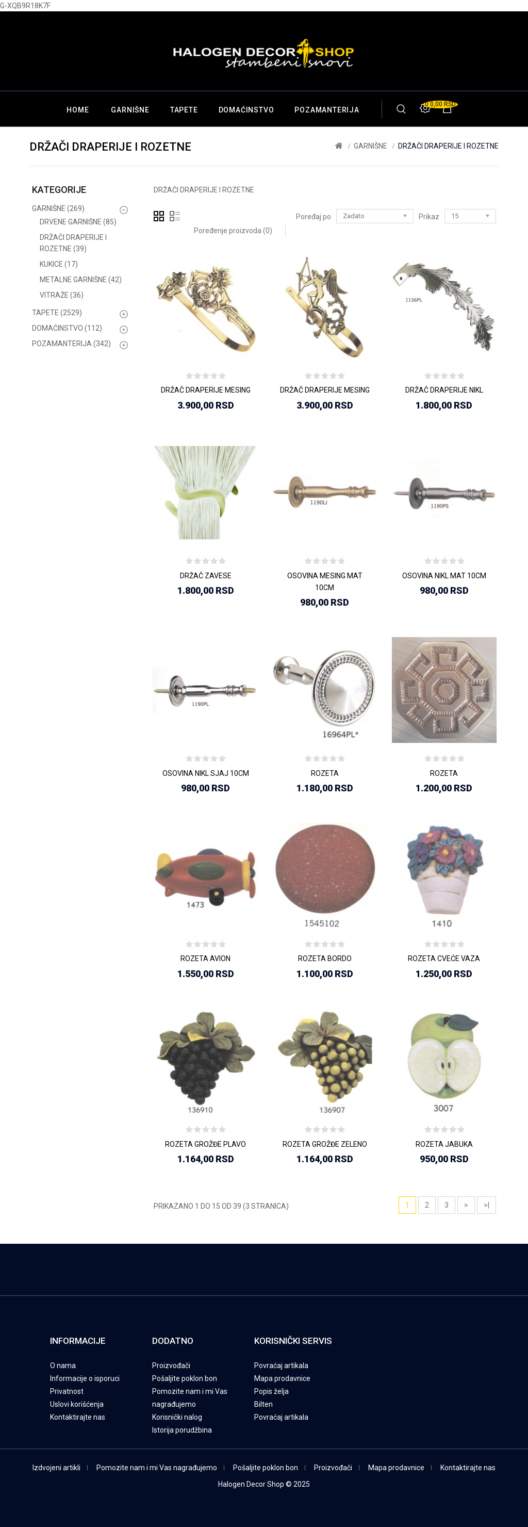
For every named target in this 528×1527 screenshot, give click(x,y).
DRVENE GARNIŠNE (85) (78, 222)
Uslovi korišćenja (77, 1404)
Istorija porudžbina (182, 1430)
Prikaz (429, 217)
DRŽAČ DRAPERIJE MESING (206, 390)
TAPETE (184, 110)
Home (78, 110)
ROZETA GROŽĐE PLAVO (205, 1144)
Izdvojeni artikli (56, 1468)
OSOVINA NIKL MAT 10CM (444, 576)
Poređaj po (313, 217)
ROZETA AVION (205, 958)
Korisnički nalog (177, 1417)
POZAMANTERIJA (326, 110)
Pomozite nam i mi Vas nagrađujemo (156, 1468)
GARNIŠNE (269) (58, 208)
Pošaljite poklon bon (184, 1378)
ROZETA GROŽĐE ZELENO (325, 1144)
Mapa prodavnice (282, 1378)
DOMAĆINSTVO (246, 110)
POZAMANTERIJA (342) (71, 343)
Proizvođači (171, 1365)
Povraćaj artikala (281, 1365)
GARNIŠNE (130, 110)
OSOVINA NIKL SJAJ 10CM (205, 773)
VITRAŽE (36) (62, 295)
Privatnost (67, 1391)
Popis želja (271, 1391)
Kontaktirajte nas (77, 1417)
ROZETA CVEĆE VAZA (444, 958)
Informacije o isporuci (85, 1378)
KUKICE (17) (59, 264)
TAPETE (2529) (57, 312)
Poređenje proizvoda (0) (233, 230)
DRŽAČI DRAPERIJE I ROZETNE (448, 146)
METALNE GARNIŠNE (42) (81, 279)
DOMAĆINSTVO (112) (67, 328)
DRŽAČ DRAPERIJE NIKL (444, 390)
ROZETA (325, 773)
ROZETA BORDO (325, 958)
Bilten (263, 1404)
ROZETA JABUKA (444, 1144)
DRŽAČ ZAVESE (206, 576)
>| (486, 1205)
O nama (63, 1365)
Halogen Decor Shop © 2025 (264, 1484)
